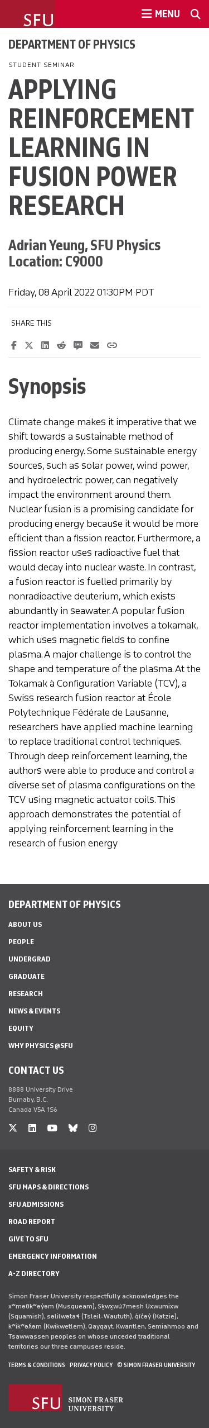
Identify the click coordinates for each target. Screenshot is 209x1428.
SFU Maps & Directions (48, 1187)
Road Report (31, 1221)
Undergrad (29, 959)
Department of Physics (71, 44)
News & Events (34, 1011)
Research (25, 993)
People (21, 941)
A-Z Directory (34, 1273)
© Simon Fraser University (156, 1365)
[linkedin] (32, 1128)
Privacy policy (91, 1365)
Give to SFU (28, 1239)
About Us (25, 924)
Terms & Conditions (36, 1365)
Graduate (26, 976)
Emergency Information (52, 1256)
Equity (20, 1028)
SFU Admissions (36, 1204)
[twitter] (12, 1128)
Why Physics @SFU (40, 1045)
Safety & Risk (32, 1169)
